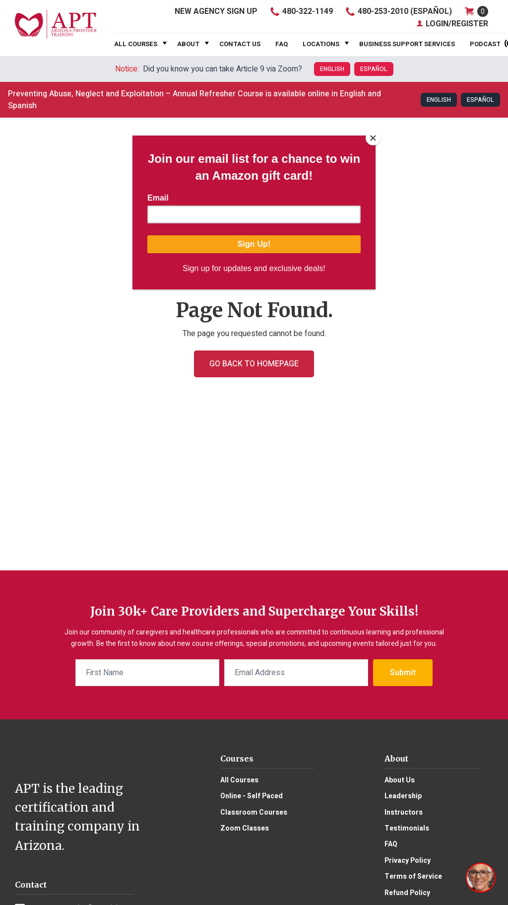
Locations (321, 44)
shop (476, 11)
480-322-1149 (301, 11)
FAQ (281, 44)
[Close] (373, 138)
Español (373, 69)
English (332, 69)
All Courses (135, 44)
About (188, 44)
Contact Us (239, 44)
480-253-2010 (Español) (398, 11)
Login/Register (452, 24)
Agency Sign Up (216, 11)
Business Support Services (407, 44)
